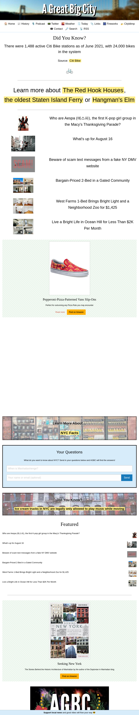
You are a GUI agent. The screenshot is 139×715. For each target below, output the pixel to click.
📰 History (23, 23)
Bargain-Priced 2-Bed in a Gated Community (22, 562)
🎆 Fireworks (110, 23)
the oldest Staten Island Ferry (43, 100)
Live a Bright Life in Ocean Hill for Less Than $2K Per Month (29, 582)
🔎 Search (71, 28)
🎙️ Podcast (38, 23)
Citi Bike (75, 60)
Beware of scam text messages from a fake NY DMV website (29, 553)
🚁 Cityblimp (127, 23)
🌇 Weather (68, 23)
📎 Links (95, 23)
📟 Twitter (53, 23)
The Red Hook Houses (93, 90)
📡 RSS (84, 28)
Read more (60, 312)
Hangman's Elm (114, 100)
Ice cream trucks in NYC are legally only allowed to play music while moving (69, 508)
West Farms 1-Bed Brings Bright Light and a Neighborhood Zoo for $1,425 (35, 572)
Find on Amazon (76, 312)
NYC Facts (69, 433)
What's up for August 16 (13, 543)
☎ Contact (56, 28)
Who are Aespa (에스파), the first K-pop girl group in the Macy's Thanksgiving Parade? (41, 533)
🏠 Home (9, 23)
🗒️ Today (82, 23)
